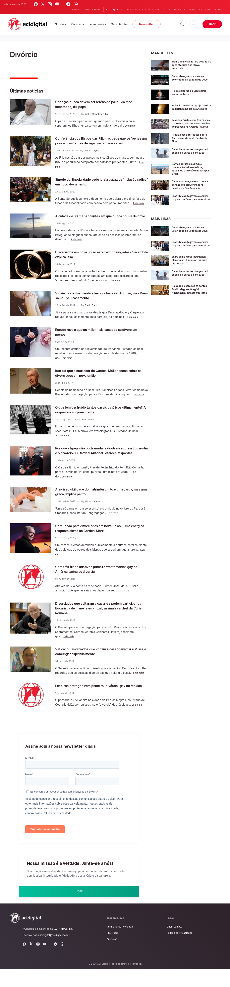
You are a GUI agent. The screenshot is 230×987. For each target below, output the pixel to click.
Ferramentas (97, 24)
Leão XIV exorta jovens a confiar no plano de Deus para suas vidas (188, 205)
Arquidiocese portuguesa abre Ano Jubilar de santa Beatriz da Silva (189, 141)
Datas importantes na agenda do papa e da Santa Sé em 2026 (191, 155)
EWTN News (93, 9)
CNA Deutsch (204, 9)
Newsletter (146, 24)
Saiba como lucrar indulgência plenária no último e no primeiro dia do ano (190, 267)
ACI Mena (189, 9)
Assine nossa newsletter (120, 944)
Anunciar (112, 957)
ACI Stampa (175, 9)
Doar (212, 24)
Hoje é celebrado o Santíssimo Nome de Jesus (190, 92)
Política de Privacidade (179, 951)
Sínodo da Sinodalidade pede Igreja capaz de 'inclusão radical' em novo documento (97, 186)
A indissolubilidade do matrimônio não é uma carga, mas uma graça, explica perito (97, 506)
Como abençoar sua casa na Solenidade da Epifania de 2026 (191, 79)
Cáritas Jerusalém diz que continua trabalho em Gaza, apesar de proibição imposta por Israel (191, 171)
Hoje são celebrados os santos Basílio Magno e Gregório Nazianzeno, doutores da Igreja (187, 299)
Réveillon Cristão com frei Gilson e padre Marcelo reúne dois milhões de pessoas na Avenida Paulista (191, 125)
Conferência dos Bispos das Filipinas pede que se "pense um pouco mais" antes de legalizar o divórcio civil (99, 143)
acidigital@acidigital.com (54, 953)
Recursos (77, 24)
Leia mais (131, 125)
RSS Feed (112, 951)
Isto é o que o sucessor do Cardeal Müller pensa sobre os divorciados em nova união (100, 382)
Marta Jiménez (93, 515)
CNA (164, 9)
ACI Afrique (154, 9)
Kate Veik (90, 429)
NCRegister (220, 9)
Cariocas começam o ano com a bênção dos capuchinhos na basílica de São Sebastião (190, 189)
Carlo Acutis (119, 24)
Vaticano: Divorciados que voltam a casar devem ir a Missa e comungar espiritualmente (101, 666)
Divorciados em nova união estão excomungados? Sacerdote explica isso (93, 264)
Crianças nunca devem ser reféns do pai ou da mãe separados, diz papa (99, 104)
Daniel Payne (91, 155)
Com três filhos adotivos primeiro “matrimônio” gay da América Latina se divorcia (100, 583)
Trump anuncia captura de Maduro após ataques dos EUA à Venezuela (189, 65)
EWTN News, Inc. (63, 946)
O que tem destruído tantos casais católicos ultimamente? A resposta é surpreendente (97, 419)
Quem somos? (174, 944)
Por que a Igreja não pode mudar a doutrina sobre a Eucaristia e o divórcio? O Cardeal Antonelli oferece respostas (96, 462)
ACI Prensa (126, 9)
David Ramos (92, 314)
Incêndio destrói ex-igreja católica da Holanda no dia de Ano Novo (191, 109)
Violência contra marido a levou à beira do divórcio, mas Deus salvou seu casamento (95, 305)
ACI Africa (140, 9)
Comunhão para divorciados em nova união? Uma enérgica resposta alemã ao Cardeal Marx (99, 542)
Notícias (60, 24)
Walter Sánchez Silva (97, 114)
